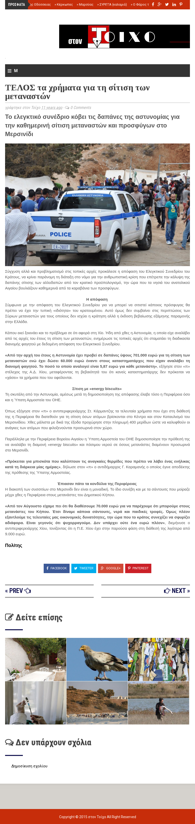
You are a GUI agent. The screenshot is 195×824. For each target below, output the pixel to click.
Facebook (56, 568)
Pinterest (138, 568)
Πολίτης (13, 545)
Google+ (111, 568)
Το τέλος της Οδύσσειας (31, 4)
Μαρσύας (85, 4)
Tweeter (83, 568)
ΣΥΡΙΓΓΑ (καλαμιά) (112, 4)
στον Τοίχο (97, 817)
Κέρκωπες (64, 4)
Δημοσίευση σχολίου (29, 766)
